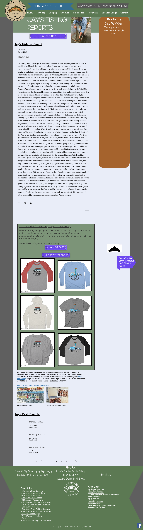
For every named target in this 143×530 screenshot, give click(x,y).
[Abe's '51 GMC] (56, 247)
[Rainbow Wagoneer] (56, 255)
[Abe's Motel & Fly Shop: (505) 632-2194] (102, 5)
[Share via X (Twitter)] (25, 203)
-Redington (92, 500)
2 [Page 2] (51, 461)
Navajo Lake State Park (96, 489)
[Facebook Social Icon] (139, 525)
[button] (65, 13)
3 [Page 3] (56, 461)
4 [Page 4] (61, 461)
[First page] (36, 461)
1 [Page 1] (46, 461)
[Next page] (71, 461)
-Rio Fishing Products (95, 502)
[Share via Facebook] (19, 203)
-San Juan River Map (30, 507)
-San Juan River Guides (31, 495)
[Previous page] (41, 461)
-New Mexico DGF (94, 503)
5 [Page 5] (66, 461)
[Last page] (76, 461)
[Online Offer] (48, 36)
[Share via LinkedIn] (30, 203)
